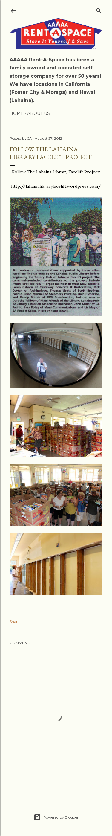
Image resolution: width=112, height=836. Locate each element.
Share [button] (14, 621)
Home (17, 113)
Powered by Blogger (56, 817)
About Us (38, 113)
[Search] (98, 9)
